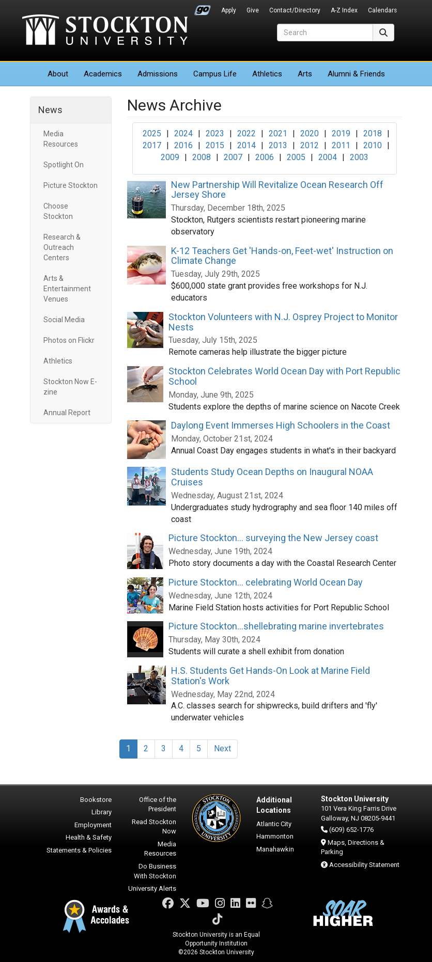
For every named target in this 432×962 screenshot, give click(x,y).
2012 (309, 145)
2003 (359, 157)
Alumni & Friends (356, 73)
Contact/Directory (294, 10)
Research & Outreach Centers (62, 247)
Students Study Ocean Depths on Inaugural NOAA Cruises (272, 476)
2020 (309, 133)
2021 (278, 133)
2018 (372, 133)
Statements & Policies (79, 850)
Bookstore (96, 799)
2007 (233, 157)
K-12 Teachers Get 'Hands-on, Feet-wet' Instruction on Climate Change (282, 255)
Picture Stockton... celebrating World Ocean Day (265, 582)
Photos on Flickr (69, 340)
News (50, 109)
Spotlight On (63, 165)
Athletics (267, 73)
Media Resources (60, 139)
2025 (152, 133)
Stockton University (105, 31)
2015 (215, 145)
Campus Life (215, 73)
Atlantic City (273, 824)
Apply (228, 10)
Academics (103, 73)
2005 (296, 157)
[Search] (325, 32)
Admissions (157, 73)
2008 (201, 157)
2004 (327, 157)
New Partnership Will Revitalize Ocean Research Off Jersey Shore (277, 189)
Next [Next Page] (222, 748)
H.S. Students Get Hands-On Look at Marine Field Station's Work (270, 675)
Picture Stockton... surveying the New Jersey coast (273, 537)
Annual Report (66, 412)
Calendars (382, 10)
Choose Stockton (58, 211)
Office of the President (157, 804)
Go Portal (202, 7)
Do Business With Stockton (155, 871)
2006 (264, 157)
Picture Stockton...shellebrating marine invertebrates (276, 626)
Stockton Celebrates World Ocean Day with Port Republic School (284, 376)
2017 (152, 145)
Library (101, 812)
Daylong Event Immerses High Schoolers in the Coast (280, 425)
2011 (341, 145)
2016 (183, 145)
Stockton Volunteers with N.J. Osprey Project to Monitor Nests (283, 322)
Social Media (64, 320)
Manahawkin (275, 849)
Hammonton (275, 836)
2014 (246, 145)
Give (252, 10)
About (58, 73)
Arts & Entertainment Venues (67, 288)
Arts (305, 73)
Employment (93, 825)
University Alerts (152, 888)
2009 (170, 157)
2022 (246, 133)
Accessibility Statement (364, 865)
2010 (372, 145)
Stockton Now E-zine (70, 386)
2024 (183, 133)
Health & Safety (89, 837)
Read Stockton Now (154, 826)
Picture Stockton (70, 185)
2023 (215, 133)
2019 (341, 133)
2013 (278, 145)
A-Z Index (344, 10)
